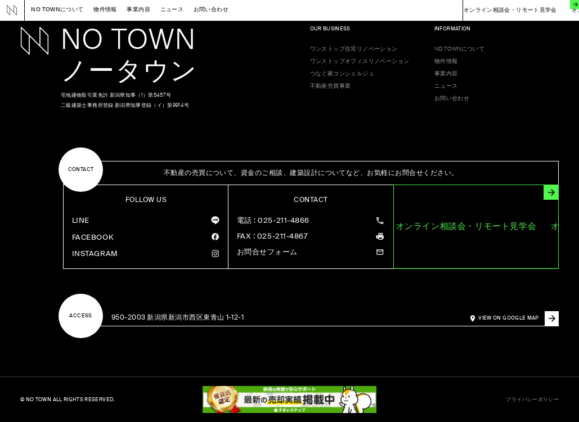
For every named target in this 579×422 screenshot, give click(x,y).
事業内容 (138, 10)
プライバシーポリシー (532, 399)
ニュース (172, 10)
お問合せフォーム (267, 252)
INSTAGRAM (95, 253)
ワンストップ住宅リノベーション (354, 49)
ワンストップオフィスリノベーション (360, 61)
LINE (80, 220)
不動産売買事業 (330, 86)
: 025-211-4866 (273, 221)
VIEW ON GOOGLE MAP (518, 318)
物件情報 (105, 10)
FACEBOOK (93, 237)
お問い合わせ (211, 10)
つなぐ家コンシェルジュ (342, 74)
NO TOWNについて (57, 10)
